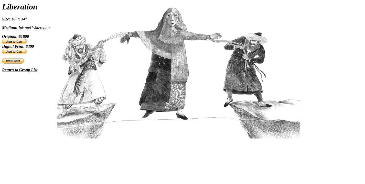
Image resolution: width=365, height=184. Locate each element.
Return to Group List (19, 70)
